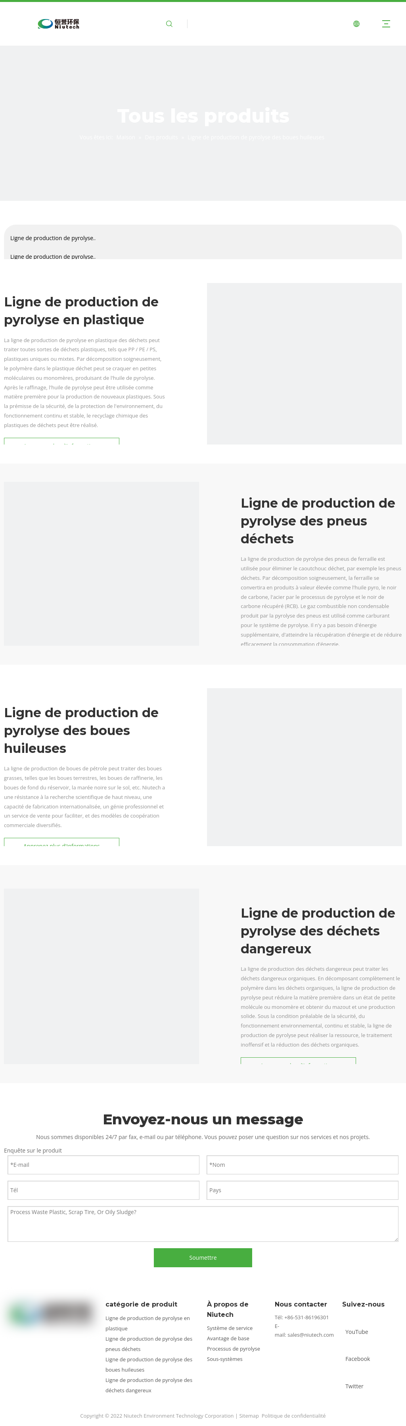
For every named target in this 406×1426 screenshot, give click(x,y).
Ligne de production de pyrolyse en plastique (51, 240)
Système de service (230, 1328)
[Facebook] (359, 1352)
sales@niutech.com (310, 1334)
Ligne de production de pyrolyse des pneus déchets (51, 259)
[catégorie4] (101, 986)
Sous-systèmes (225, 1358)
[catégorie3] (304, 785)
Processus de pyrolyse (233, 1348)
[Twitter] (359, 1379)
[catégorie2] (304, 380)
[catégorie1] (101, 579)
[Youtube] (359, 1325)
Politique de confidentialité (294, 1415)
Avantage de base (228, 1338)
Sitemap (249, 1415)
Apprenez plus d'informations (61, 846)
